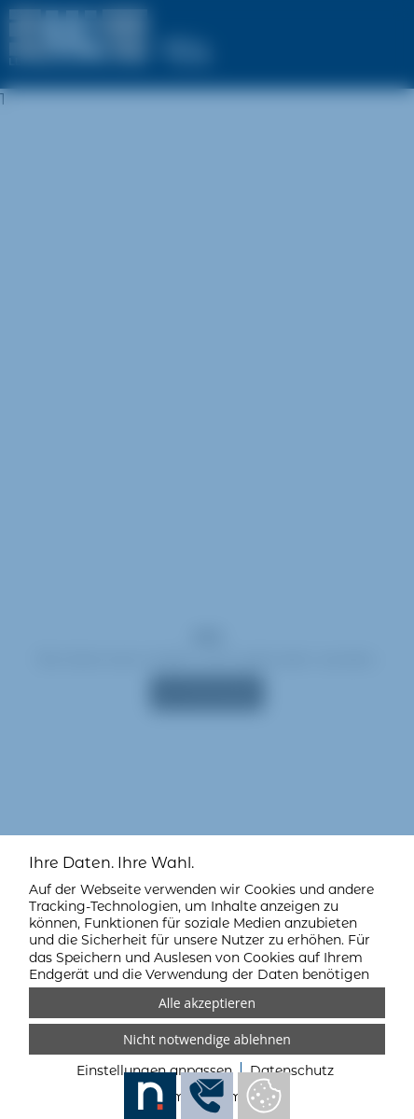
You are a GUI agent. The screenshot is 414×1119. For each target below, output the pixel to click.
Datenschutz (292, 1070)
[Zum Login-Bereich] (4, 4)
